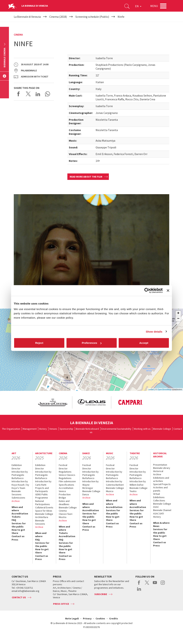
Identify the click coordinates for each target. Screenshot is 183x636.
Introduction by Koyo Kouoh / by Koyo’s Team (20, 484)
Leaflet (151, 389)
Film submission (67, 481)
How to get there (18, 531)
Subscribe (100, 594)
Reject (39, 342)
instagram (162, 584)
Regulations (65, 471)
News (156, 526)
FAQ (14, 520)
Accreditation (20, 513)
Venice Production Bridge (65, 494)
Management (30, 428)
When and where (17, 508)
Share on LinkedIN (37, 93)
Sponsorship (66, 428)
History (43, 428)
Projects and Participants (42, 489)
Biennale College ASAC (162, 505)
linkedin (139, 590)
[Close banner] (168, 290)
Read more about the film (86, 176)
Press (15, 539)
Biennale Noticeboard (87, 428)
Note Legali (72, 618)
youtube (155, 584)
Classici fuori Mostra (65, 515)
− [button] (178, 318)
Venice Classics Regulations (67, 476)
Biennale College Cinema (68, 509)
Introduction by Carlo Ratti (43, 483)
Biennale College (162, 428)
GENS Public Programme (41, 496)
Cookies (100, 618)
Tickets (16, 516)
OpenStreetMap (164, 389)
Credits (113, 618)
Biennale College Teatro (138, 489)
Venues (53, 428)
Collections (159, 500)
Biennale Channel (162, 510)
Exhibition (17, 465)
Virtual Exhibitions (159, 495)
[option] (52, 402)
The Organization (11, 428)
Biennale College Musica (115, 489)
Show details (154, 331)
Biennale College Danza (91, 493)
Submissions (18, 497)
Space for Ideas (43, 510)
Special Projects (162, 484)
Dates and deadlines (64, 502)
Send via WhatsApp (47, 93)
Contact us (18, 536)
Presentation (160, 464)
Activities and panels (160, 489)
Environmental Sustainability (116, 428)
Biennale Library (161, 468)
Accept (143, 342)
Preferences (92, 342)
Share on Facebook (18, 93)
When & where (161, 522)
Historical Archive (158, 473)
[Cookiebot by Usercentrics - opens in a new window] (147, 290)
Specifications (66, 484)
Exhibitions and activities (161, 479)
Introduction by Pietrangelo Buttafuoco (20, 475)
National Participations (42, 502)
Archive (16, 501)
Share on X (28, 93)
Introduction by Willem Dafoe (138, 483)
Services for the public (19, 525)
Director (16, 468)
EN (138, 6)
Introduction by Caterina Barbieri (115, 483)
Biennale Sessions (16, 493)
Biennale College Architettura (44, 515)
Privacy (87, 618)
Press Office (61, 603)
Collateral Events (44, 507)
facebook (139, 584)
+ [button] (178, 313)
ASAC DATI (158, 513)
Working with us (142, 428)
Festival (63, 465)
